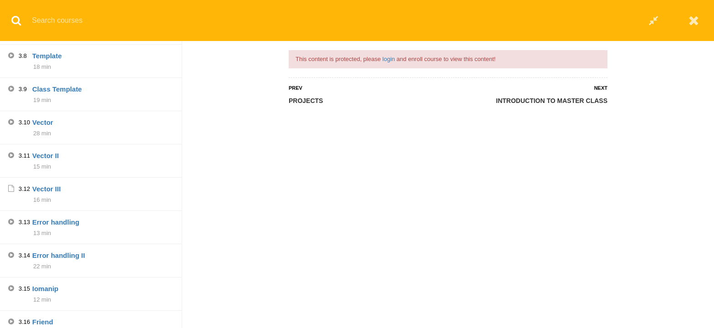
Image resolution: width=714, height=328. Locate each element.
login (388, 59)
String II (45, 257)
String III (46, 290)
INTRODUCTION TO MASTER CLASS (551, 100)
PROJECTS (306, 100)
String (42, 224)
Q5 (36, 52)
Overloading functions (68, 191)
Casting (44, 157)
